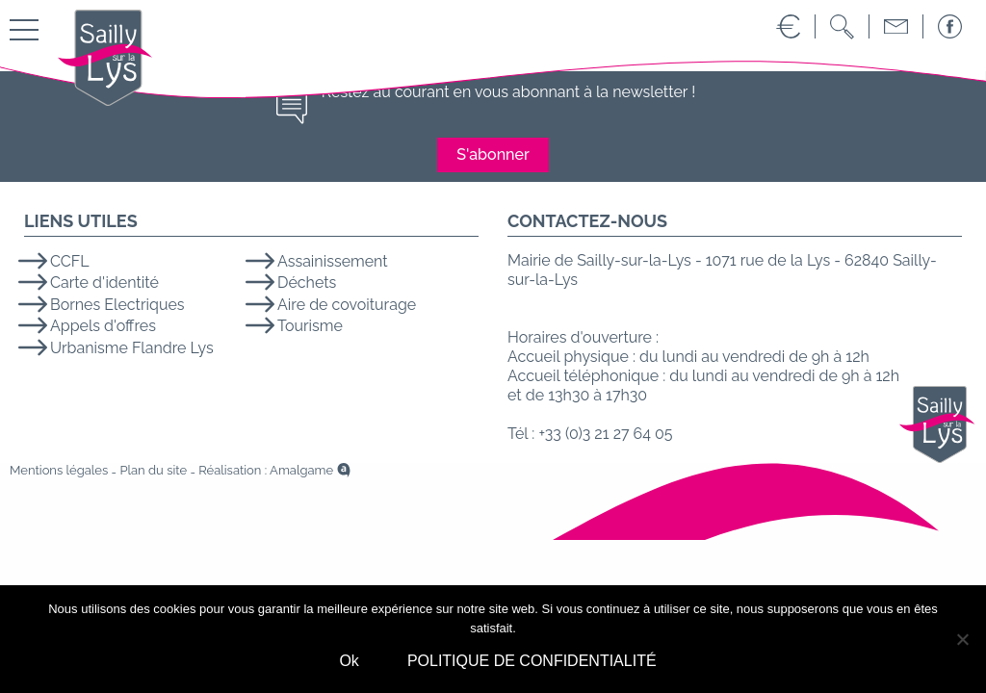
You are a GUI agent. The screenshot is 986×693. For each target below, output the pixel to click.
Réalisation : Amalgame (265, 470)
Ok (348, 661)
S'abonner (493, 154)
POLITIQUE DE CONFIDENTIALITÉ (532, 661)
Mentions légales (59, 470)
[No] (962, 639)
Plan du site (153, 470)
